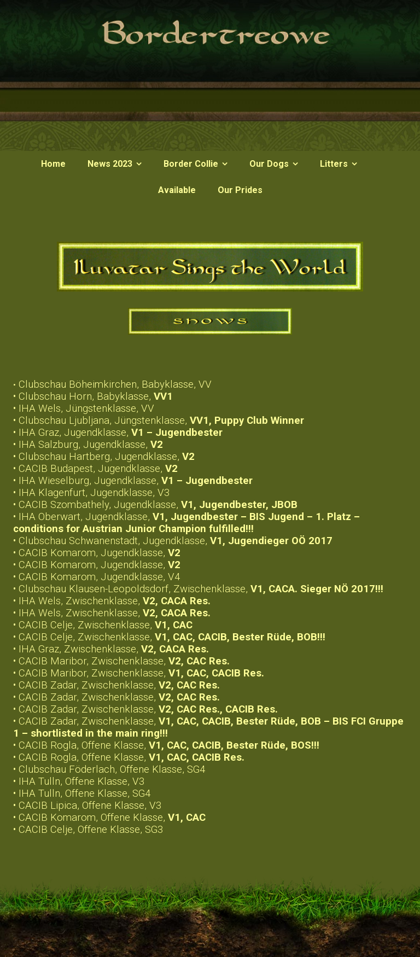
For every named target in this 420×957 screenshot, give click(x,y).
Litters (334, 164)
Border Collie (191, 164)
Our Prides (240, 190)
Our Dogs (269, 164)
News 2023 (110, 164)
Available (177, 190)
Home (53, 164)
